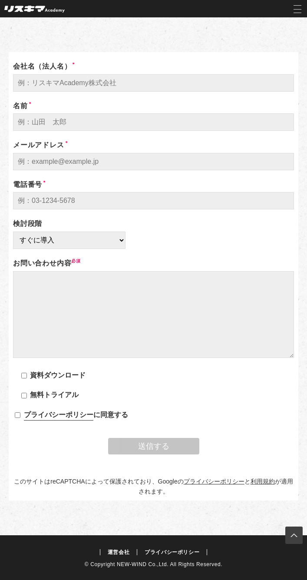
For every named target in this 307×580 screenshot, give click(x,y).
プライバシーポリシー (58, 414)
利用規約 (263, 481)
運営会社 (118, 552)
